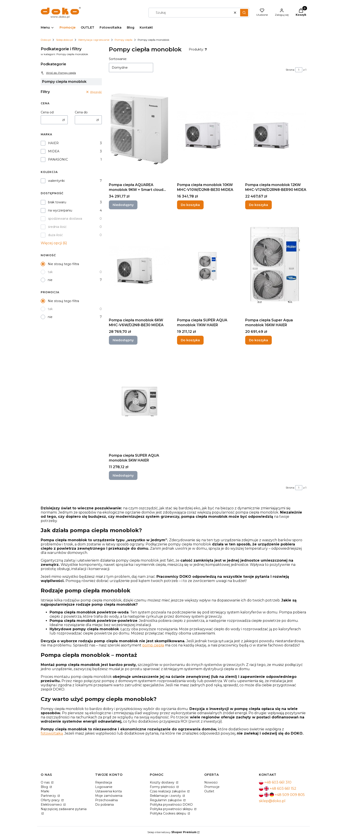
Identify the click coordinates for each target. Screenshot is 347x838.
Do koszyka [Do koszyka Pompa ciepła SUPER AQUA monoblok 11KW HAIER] (190, 340)
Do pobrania (104, 805)
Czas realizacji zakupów (168, 791)
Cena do (81, 112)
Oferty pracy (51, 800)
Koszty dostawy (162, 782)
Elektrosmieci (52, 805)
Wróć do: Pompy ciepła (58, 73)
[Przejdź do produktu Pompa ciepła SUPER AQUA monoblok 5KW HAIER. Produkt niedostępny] (139, 401)
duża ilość (55, 235)
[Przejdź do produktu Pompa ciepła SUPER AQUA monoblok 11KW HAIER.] (207, 266)
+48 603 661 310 (277, 782)
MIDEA (53, 151)
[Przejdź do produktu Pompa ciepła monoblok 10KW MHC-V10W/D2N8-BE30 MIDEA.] (207, 131)
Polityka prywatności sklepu (171, 809)
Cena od (47, 112)
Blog (45, 787)
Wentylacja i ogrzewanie (93, 39)
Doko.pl (46, 39)
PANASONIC (58, 159)
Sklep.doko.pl (64, 39)
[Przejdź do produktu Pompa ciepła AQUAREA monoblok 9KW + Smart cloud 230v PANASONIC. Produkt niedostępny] (139, 131)
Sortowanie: (118, 59)
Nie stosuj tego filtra (63, 264)
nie (50, 280)
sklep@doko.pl (272, 801)
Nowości (211, 782)
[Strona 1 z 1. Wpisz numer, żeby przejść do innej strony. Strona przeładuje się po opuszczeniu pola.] (298, 69)
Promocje (212, 787)
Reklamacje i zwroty (166, 796)
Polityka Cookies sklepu (168, 813)
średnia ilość (57, 227)
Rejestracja (103, 782)
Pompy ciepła (123, 39)
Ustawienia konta (108, 791)
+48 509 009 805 (290, 795)
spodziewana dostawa (65, 219)
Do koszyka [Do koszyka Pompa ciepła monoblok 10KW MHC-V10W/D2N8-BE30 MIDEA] (190, 205)
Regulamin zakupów (166, 800)
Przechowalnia (106, 800)
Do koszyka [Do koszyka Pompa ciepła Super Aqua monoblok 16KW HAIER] (258, 340)
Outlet (209, 791)
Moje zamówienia (108, 796)
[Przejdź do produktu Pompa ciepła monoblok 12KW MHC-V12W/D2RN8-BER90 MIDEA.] (275, 131)
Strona (290, 69)
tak (50, 272)
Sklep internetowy (172, 832)
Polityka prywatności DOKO (171, 805)
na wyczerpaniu (60, 210)
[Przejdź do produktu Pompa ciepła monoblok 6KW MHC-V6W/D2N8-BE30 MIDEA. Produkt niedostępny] (139, 266)
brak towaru (57, 202)
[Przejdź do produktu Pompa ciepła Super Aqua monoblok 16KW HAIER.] (275, 266)
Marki (45, 791)
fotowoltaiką (52, 733)
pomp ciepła (153, 645)
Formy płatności (163, 787)
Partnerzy (49, 796)
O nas (45, 782)
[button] (244, 12)
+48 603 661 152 (283, 788)
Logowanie (103, 787)
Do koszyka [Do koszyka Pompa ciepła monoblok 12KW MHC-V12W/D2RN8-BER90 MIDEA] (258, 205)
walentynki (56, 181)
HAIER (53, 143)
